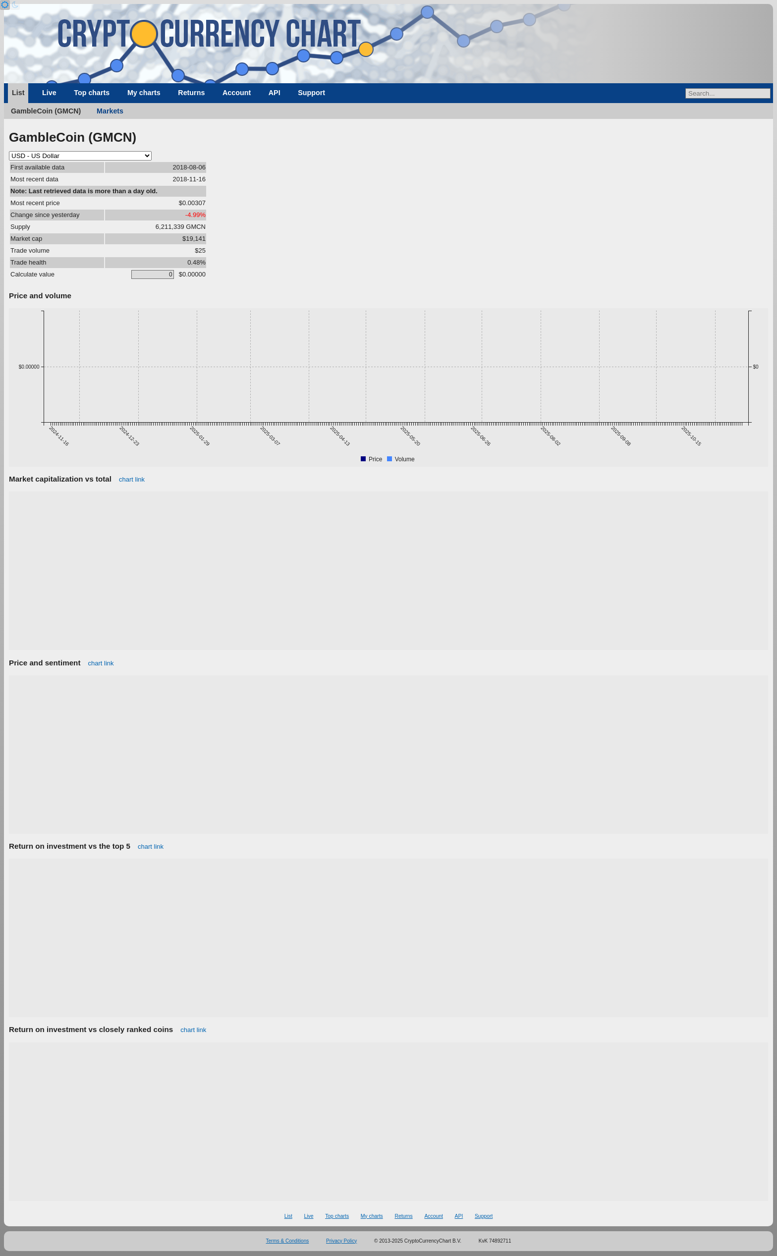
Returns (191, 93)
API (274, 93)
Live (49, 93)
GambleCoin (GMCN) (46, 111)
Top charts (92, 93)
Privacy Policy (341, 1241)
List (18, 93)
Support (311, 93)
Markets (110, 111)
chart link (132, 479)
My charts (144, 93)
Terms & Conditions (287, 1241)
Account (236, 93)
